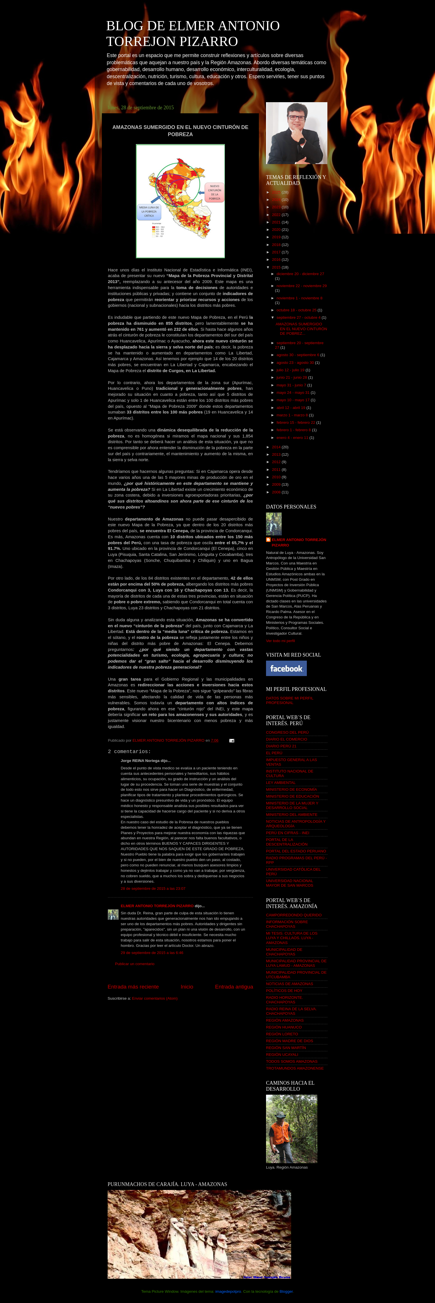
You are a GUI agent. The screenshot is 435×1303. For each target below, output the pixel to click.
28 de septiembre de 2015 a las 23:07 (153, 888)
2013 (277, 454)
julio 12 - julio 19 (291, 370)
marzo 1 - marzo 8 (293, 415)
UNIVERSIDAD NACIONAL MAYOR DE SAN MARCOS (289, 883)
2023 (277, 207)
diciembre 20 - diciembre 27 (300, 274)
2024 (277, 199)
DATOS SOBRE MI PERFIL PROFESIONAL (289, 700)
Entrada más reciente (133, 987)
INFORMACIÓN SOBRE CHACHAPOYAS (287, 924)
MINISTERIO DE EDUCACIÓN (292, 796)
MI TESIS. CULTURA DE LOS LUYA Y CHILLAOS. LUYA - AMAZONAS (291, 938)
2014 (277, 447)
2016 (277, 259)
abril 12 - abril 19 (291, 408)
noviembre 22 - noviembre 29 (302, 286)
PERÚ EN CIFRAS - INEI (287, 833)
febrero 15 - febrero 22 (296, 422)
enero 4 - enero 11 (293, 437)
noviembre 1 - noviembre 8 (300, 298)
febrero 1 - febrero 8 (294, 430)
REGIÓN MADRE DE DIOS (289, 1041)
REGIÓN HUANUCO (284, 1027)
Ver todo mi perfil (280, 641)
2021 (277, 222)
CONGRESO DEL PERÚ (287, 732)
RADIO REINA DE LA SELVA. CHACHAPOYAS (291, 1011)
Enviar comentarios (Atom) (155, 998)
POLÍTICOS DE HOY (284, 991)
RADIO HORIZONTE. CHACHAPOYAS (284, 999)
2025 (277, 192)
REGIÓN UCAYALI (282, 1054)
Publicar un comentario (134, 964)
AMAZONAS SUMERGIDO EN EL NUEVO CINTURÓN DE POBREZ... (301, 328)
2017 (277, 252)
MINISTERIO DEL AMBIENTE (291, 814)
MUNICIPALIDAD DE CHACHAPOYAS (284, 951)
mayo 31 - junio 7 (292, 385)
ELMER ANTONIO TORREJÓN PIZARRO (157, 906)
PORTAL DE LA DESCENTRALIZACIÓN (287, 842)
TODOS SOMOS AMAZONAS (292, 1061)
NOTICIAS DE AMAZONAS (289, 984)
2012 (277, 462)
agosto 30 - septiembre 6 (298, 355)
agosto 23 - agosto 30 (296, 362)
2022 (277, 215)
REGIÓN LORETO (282, 1034)
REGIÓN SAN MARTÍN (286, 1048)
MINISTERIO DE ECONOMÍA (291, 789)
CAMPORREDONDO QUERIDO (294, 915)
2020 (277, 229)
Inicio (187, 987)
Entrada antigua (234, 987)
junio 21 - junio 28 (292, 377)
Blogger (286, 1291)
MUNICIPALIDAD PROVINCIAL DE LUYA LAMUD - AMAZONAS (296, 963)
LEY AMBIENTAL (281, 782)
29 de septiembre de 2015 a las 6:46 (152, 953)
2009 (277, 484)
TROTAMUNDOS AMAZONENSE (295, 1068)
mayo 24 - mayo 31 (294, 392)
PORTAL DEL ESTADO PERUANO (296, 851)
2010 (277, 477)
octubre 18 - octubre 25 (297, 310)
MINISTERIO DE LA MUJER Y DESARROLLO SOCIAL (292, 805)
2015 (277, 267)
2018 (277, 245)
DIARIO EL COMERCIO (286, 739)
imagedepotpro (228, 1291)
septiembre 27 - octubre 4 (299, 317)
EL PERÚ (274, 753)
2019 (277, 237)
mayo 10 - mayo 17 (294, 400)
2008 (277, 492)
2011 (277, 469)
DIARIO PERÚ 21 (281, 746)
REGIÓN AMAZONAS (285, 1020)
